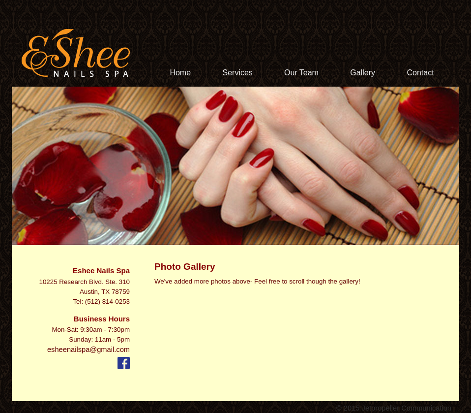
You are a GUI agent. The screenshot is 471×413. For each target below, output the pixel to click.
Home (181, 72)
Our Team (302, 72)
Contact (420, 72)
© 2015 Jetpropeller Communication (393, 408)
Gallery (363, 72)
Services (238, 72)
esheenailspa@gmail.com (88, 349)
